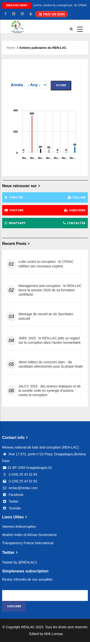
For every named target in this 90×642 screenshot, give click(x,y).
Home (10, 48)
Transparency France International (27, 543)
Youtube (11, 508)
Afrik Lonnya (53, 634)
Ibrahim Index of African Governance (29, 535)
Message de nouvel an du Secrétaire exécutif (45, 316)
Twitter (10, 501)
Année (17, 85)
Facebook (12, 495)
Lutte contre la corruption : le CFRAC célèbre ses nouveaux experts (46, 264)
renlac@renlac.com (20, 488)
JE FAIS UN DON (51, 14)
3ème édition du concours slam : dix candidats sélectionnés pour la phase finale (50, 364)
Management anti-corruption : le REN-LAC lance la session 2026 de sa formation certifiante (50, 290)
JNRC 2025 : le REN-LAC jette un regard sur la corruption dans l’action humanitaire (49, 340)
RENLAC (28, 627)
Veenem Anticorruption (19, 526)
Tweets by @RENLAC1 (19, 562)
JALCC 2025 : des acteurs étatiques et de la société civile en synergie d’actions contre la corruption (49, 390)
